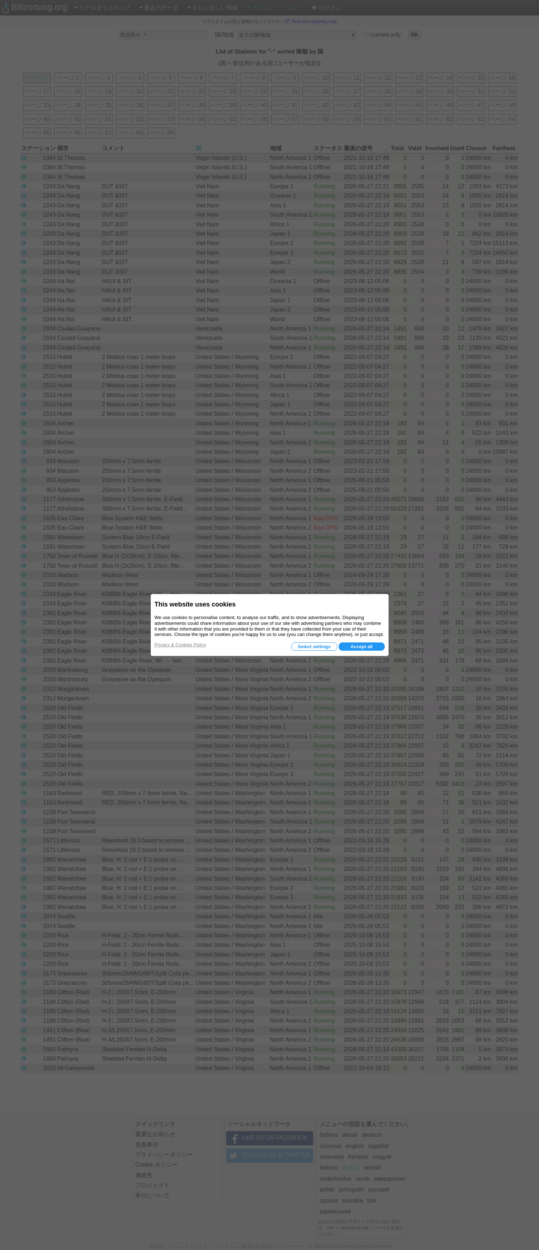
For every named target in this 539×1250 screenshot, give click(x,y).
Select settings (314, 646)
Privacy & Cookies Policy (180, 644)
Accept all (362, 646)
